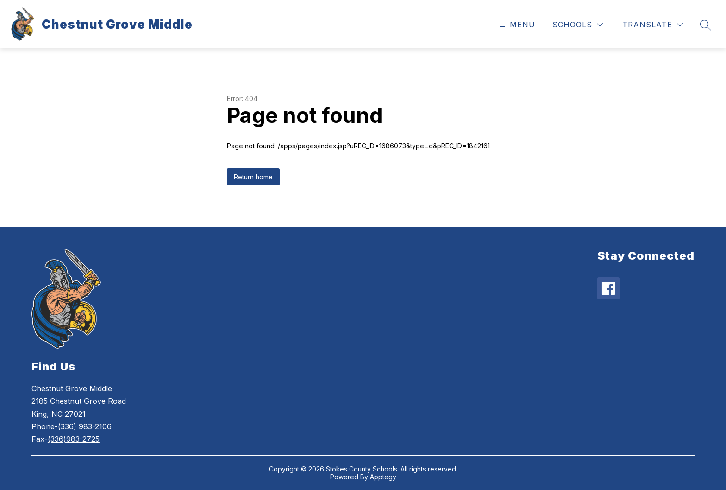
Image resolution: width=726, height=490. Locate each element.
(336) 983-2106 (85, 426)
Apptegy (383, 477)
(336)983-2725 (74, 439)
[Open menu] (516, 25)
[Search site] (705, 25)
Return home (253, 177)
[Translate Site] (652, 25)
